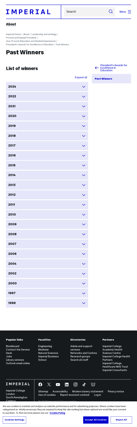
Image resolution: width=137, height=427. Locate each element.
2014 (47, 175)
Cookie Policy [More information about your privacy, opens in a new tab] (57, 413)
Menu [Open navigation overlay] (125, 11)
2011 (47, 205)
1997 (47, 293)
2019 (47, 126)
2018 (47, 136)
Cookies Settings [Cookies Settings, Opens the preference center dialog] (14, 419)
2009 (47, 224)
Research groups (80, 356)
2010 (47, 214)
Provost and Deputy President (21, 37)
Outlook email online (18, 363)
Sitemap (43, 391)
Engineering (45, 346)
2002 (47, 274)
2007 (47, 244)
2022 (47, 96)
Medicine (43, 349)
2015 (47, 165)
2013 (47, 185)
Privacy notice (116, 391)
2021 (47, 106)
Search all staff (79, 359)
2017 (47, 146)
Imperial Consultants (114, 370)
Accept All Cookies (96, 419)
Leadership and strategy (44, 34)
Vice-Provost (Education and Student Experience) (31, 41)
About (11, 24)
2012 (47, 195)
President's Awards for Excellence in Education (29, 44)
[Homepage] (33, 12)
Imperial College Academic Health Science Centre (112, 350)
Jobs (9, 356)
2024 (47, 87)
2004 (47, 264)
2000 (47, 283)
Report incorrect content (75, 394)
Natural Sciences (48, 353)
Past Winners (62, 44)
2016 (47, 155)
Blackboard (12, 346)
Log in (97, 394)
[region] (68, 414)
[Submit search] (110, 11)
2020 (47, 116)
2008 (47, 234)
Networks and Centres (83, 353)
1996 (47, 303)
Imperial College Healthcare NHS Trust (115, 365)
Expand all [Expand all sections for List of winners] (81, 77)
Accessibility (60, 391)
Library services (15, 359)
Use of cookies (47, 394)
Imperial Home (13, 34)
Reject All (121, 419)
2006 (47, 254)
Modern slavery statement (87, 391)
